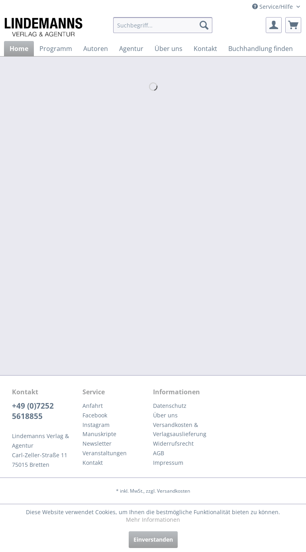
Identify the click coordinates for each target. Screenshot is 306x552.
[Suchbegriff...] (163, 25)
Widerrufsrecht (173, 443)
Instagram (96, 425)
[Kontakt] (205, 48)
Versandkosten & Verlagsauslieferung (179, 429)
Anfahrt (92, 405)
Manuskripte (99, 434)
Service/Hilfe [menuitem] (273, 6)
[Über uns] (168, 48)
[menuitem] (163, 25)
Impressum (168, 462)
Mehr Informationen (153, 519)
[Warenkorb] (293, 25)
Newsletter (97, 443)
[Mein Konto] (274, 25)
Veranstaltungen (104, 453)
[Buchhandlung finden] (260, 48)
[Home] (19, 48)
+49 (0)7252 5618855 (33, 411)
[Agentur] (131, 48)
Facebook (94, 415)
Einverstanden (153, 539)
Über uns (165, 415)
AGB (158, 453)
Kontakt (92, 462)
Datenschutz (169, 405)
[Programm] (56, 48)
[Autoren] (96, 48)
